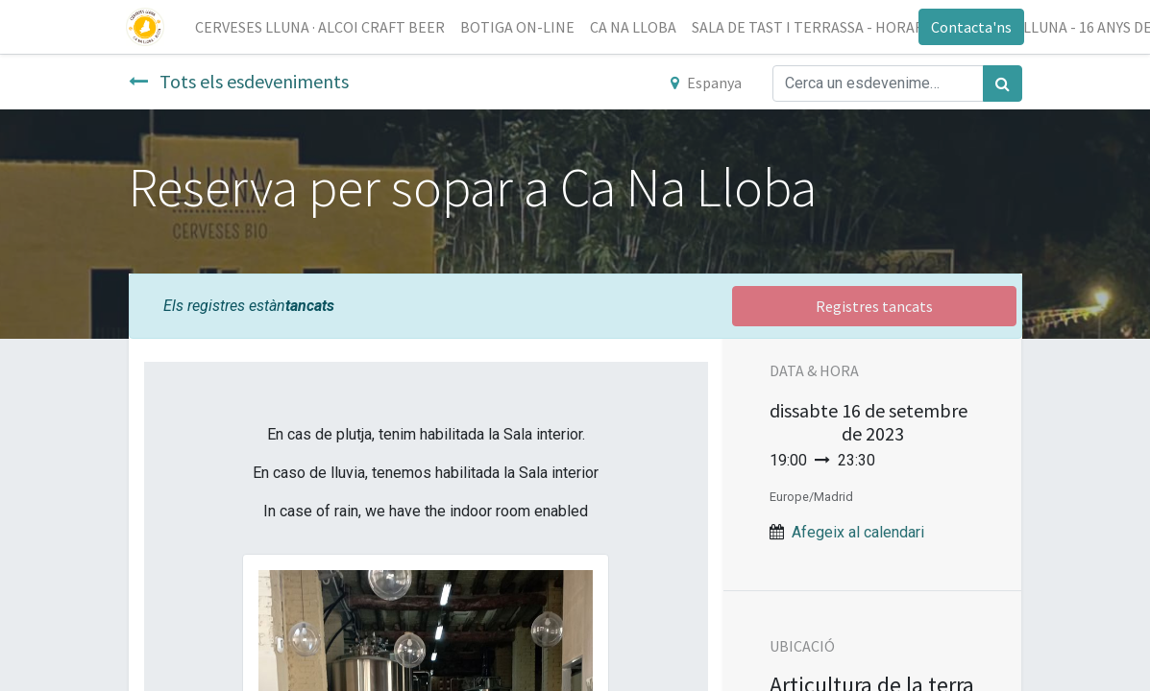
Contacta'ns (969, 26)
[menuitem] (322, 27)
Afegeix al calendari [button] (858, 532)
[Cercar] (1002, 83)
